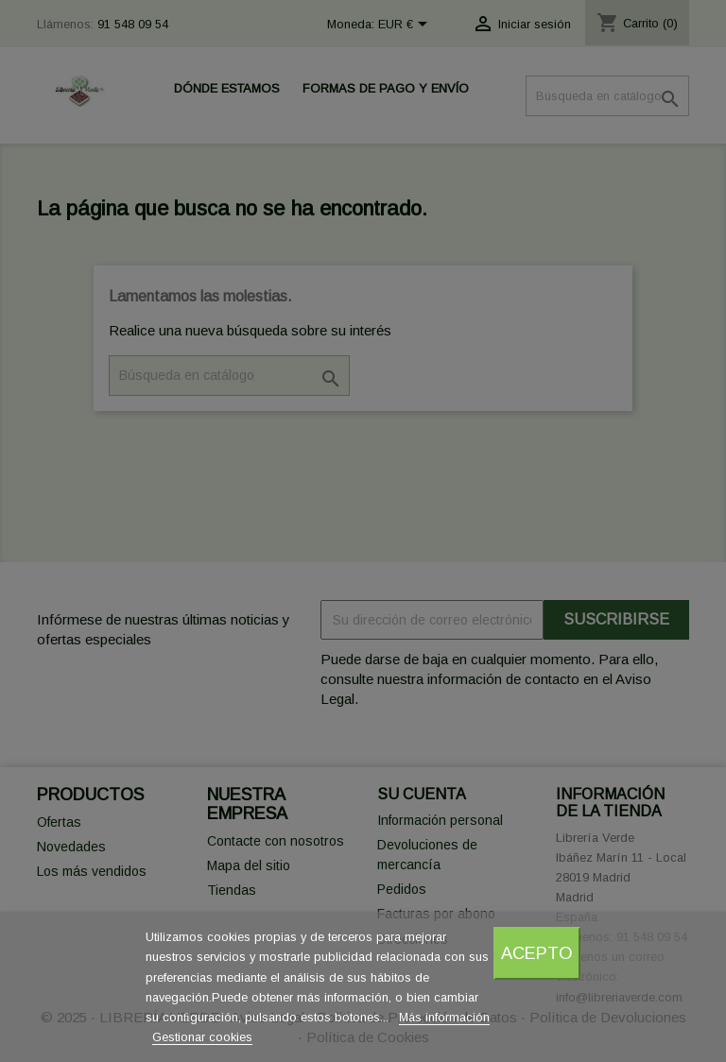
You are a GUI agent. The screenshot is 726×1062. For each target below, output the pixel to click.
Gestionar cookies (202, 1037)
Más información (444, 1017)
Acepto (537, 953)
